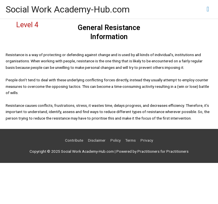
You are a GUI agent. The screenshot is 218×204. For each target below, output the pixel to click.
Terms (130, 140)
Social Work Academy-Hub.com (68, 9)
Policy (115, 140)
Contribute (74, 140)
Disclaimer (97, 140)
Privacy (147, 140)
